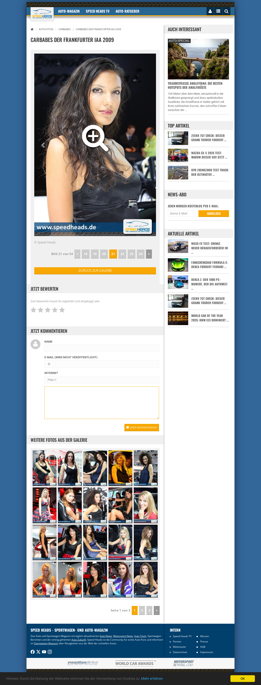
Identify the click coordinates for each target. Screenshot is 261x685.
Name (48, 341)
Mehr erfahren (152, 679)
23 (131, 254)
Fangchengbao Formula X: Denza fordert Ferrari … (209, 264)
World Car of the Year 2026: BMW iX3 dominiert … (210, 317)
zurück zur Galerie (95, 270)
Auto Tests (140, 636)
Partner (177, 641)
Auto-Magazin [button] (69, 11)
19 (95, 254)
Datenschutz (180, 652)
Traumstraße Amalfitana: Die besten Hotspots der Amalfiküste (195, 85)
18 (85, 254)
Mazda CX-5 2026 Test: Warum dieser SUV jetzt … (209, 155)
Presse (204, 641)
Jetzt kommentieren (141, 427)
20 (104, 254)
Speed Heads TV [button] (97, 11)
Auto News (106, 636)
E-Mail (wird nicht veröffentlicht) (70, 357)
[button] (43, 145)
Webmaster (179, 647)
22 (122, 254)
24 (141, 254)
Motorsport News (123, 636)
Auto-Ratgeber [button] (127, 11)
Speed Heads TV (182, 636)
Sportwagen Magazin (46, 643)
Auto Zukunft (79, 639)
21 (113, 254)
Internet (51, 373)
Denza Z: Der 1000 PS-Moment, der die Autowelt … (209, 283)
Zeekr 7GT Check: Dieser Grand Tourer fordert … (208, 137)
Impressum (206, 652)
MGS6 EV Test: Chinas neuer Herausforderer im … (209, 247)
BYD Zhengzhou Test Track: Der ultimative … (210, 172)
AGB (202, 647)
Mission (204, 636)
